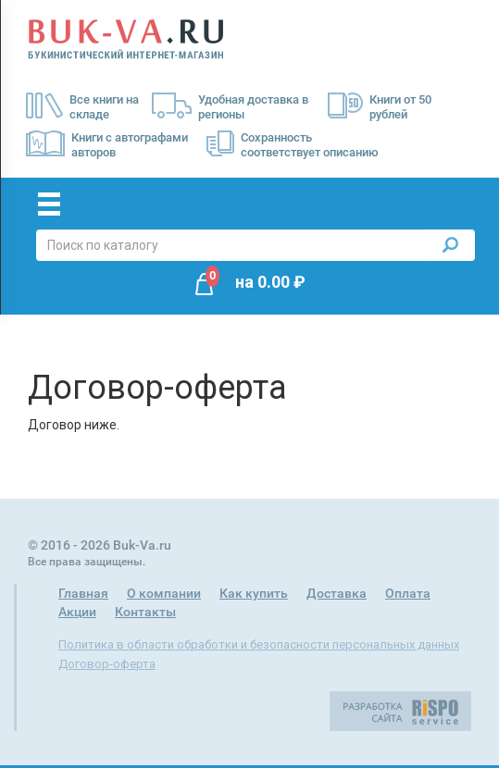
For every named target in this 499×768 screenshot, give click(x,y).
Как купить (253, 593)
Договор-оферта (107, 664)
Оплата (407, 593)
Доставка (336, 593)
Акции (77, 611)
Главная (83, 593)
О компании (164, 593)
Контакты (145, 611)
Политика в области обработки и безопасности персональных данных (258, 644)
